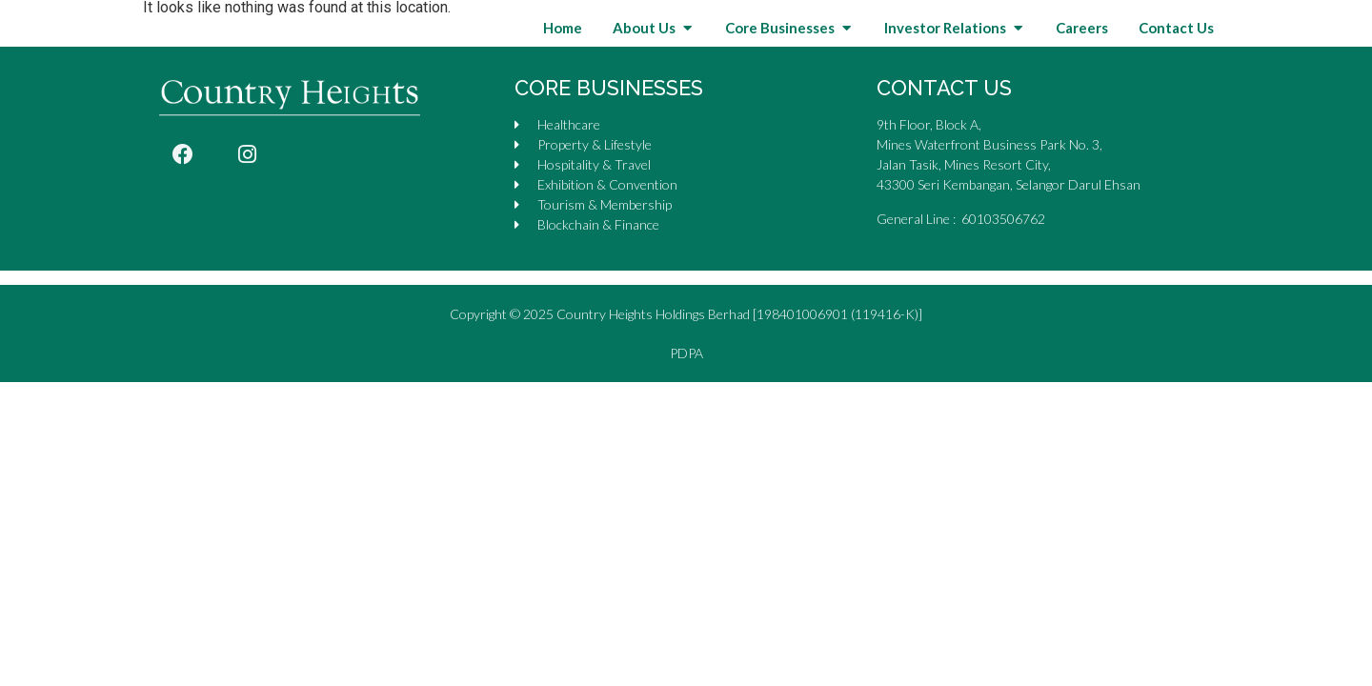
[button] (687, 52)
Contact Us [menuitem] (1176, 52)
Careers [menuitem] (1082, 52)
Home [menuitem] (562, 52)
